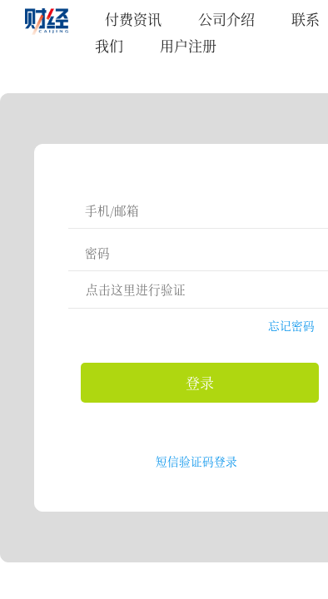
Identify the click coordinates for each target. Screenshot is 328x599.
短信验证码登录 (196, 461)
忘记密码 (291, 325)
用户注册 (188, 45)
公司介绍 (226, 18)
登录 (200, 382)
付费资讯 (133, 18)
